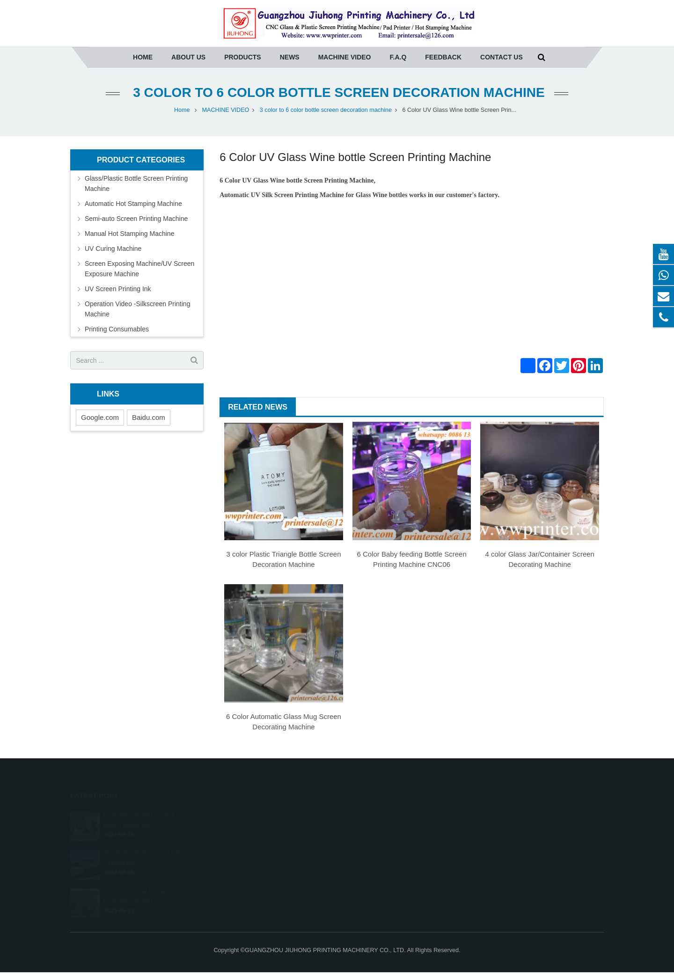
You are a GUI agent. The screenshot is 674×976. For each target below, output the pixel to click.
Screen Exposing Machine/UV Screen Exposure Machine (139, 269)
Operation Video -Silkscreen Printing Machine (137, 309)
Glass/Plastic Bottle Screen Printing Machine (136, 183)
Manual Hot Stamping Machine (129, 233)
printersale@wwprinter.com (390, 840)
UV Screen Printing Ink (118, 289)
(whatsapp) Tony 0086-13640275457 (401, 827)
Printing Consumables (117, 329)
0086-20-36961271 (378, 813)
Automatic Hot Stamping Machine (133, 203)
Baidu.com (148, 417)
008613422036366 (378, 854)
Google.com (100, 417)
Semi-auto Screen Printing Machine (136, 218)
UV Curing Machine (113, 248)
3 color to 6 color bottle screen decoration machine (336, 92)
